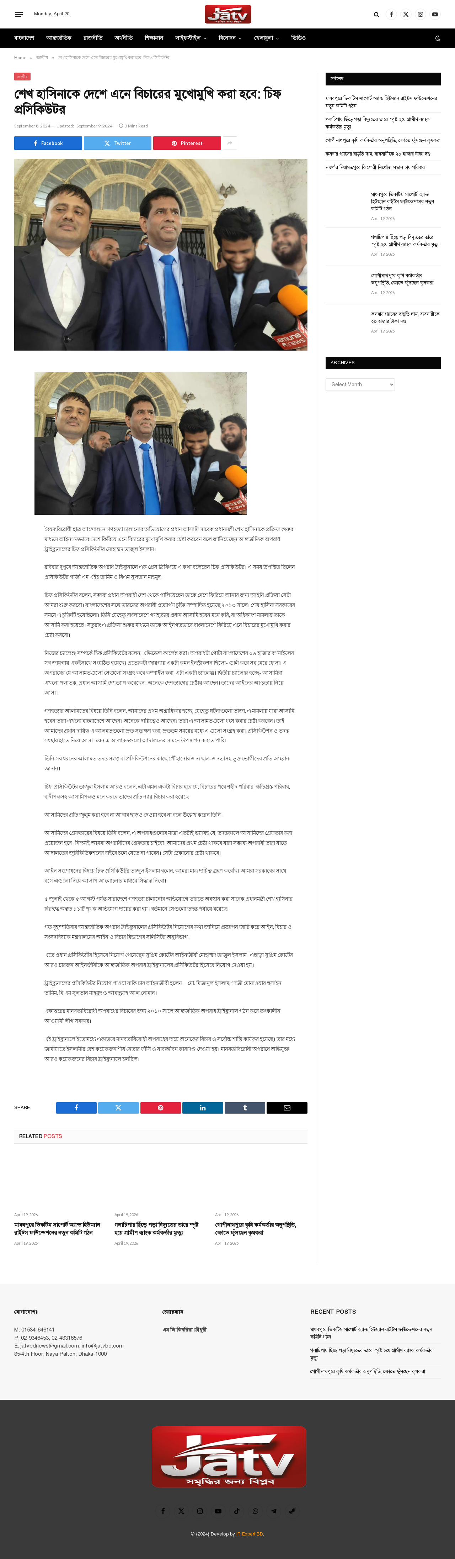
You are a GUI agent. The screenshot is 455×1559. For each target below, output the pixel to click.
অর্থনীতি (123, 38)
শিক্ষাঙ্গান (154, 38)
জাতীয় (22, 76)
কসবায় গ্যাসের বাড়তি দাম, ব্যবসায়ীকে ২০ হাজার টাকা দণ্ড (378, 154)
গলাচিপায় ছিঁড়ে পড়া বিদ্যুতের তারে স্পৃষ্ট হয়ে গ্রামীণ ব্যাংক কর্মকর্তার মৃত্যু (156, 1228)
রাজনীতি (93, 38)
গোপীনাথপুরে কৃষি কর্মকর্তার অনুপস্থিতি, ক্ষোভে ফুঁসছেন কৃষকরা (255, 1228)
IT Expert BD (249, 1534)
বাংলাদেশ (24, 38)
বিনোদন (227, 38)
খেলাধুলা (263, 38)
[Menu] (19, 14)
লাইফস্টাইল (187, 38)
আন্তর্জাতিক (58, 38)
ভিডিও (298, 38)
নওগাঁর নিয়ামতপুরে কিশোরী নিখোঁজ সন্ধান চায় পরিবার (375, 167)
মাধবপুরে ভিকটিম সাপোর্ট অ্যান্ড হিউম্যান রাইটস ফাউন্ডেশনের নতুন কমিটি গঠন (57, 1228)
